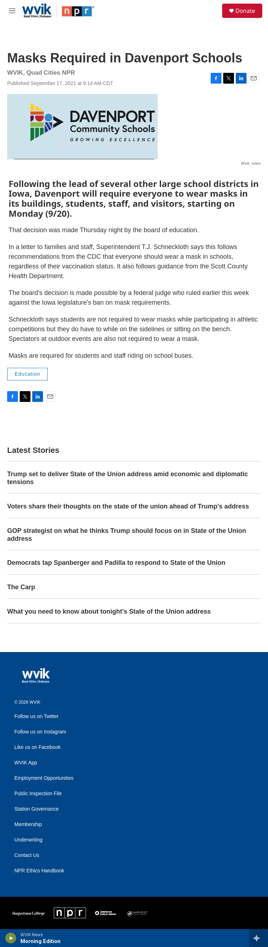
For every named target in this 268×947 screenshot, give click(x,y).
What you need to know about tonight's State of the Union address (109, 611)
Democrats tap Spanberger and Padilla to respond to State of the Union (116, 562)
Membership (28, 824)
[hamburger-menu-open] (12, 11)
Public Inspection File (38, 793)
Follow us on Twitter (36, 716)
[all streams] (258, 938)
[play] (10, 938)
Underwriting (28, 840)
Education (27, 374)
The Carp (21, 587)
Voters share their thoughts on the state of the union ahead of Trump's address (128, 506)
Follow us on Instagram (40, 732)
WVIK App (25, 762)
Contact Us (26, 855)
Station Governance (36, 809)
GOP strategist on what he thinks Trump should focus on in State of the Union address (126, 534)
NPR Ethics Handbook (39, 870)
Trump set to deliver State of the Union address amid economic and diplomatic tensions (127, 478)
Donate (245, 11)
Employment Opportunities (43, 778)
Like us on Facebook (37, 747)
